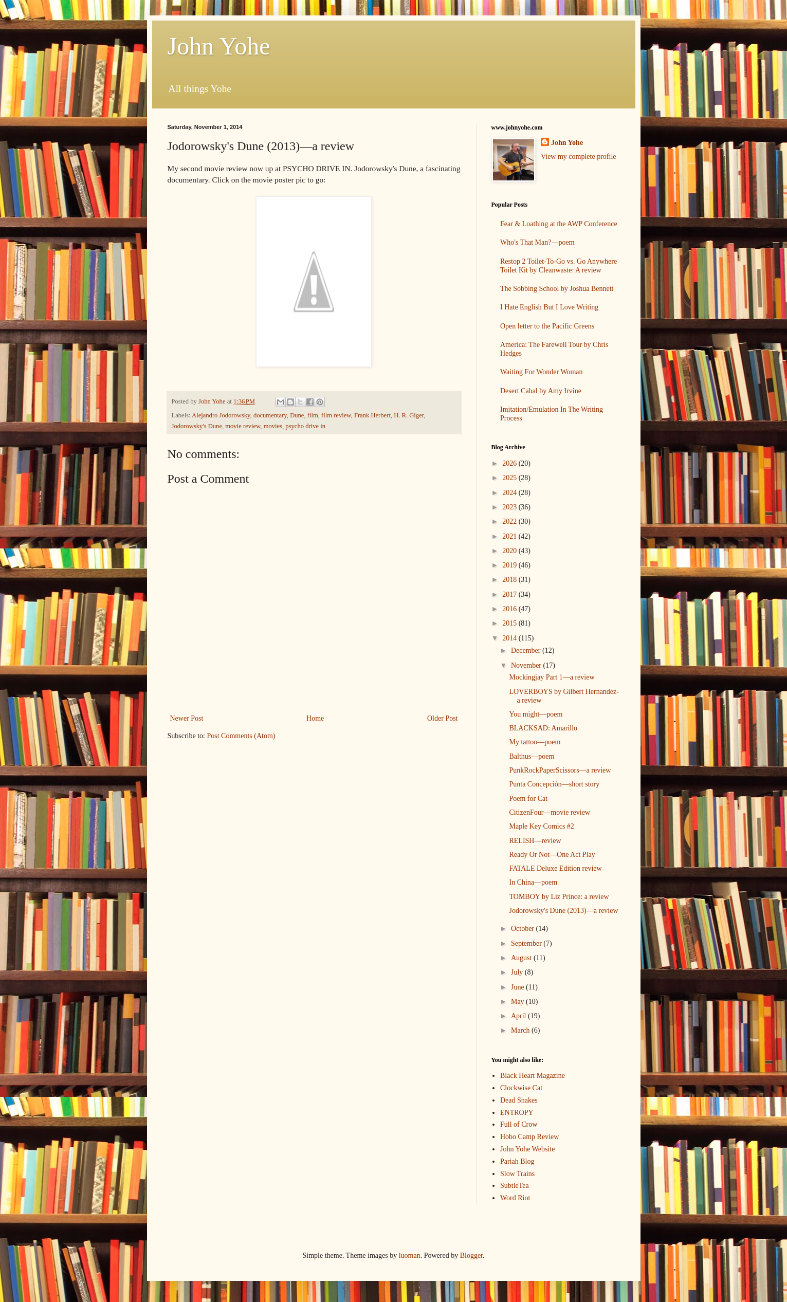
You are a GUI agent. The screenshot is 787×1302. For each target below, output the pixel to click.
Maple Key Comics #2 (541, 826)
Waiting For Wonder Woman (541, 372)
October (523, 928)
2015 (510, 623)
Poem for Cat (528, 798)
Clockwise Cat (521, 1088)
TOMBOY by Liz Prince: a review (559, 897)
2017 (510, 594)
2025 (510, 478)
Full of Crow (518, 1124)
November (527, 665)
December (526, 650)
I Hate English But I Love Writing (549, 307)
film (312, 415)
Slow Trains (517, 1174)
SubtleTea (514, 1185)
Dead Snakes (519, 1100)
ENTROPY (517, 1112)
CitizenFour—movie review (549, 812)
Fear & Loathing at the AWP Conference (558, 224)
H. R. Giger (409, 415)
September (527, 943)
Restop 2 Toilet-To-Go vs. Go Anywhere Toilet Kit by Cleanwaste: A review (558, 266)
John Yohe (219, 46)
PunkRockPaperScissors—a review (560, 770)
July (518, 972)
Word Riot (515, 1198)
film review (336, 415)
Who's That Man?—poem (537, 242)
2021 (510, 536)
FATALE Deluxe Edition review (555, 868)
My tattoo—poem (534, 742)
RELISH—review (535, 841)
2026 (510, 463)
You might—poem (535, 714)
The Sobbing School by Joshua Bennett (557, 288)
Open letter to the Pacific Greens (547, 326)
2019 (510, 565)
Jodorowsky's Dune (197, 426)
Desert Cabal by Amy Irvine (540, 391)
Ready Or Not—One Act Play (552, 854)
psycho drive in (305, 426)
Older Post (442, 718)
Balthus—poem (531, 756)
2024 (510, 493)
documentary (270, 415)
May (518, 1001)
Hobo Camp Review (529, 1137)
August (522, 958)
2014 (510, 638)
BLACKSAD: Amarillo (543, 728)
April (519, 1016)
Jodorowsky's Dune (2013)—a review (563, 910)
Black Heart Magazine (532, 1075)
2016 (510, 609)
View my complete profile (578, 156)
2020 (510, 551)
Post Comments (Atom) (241, 736)
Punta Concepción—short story (554, 784)
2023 (510, 507)
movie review (242, 426)
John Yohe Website (527, 1149)
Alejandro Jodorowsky (221, 415)
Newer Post (187, 718)
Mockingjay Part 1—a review (551, 677)
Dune (297, 415)
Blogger (471, 1255)
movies (273, 426)
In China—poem (533, 882)
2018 (510, 579)
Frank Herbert (372, 415)
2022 (510, 521)
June (518, 987)
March (521, 1030)
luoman (409, 1255)
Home (315, 718)
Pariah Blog (517, 1161)
